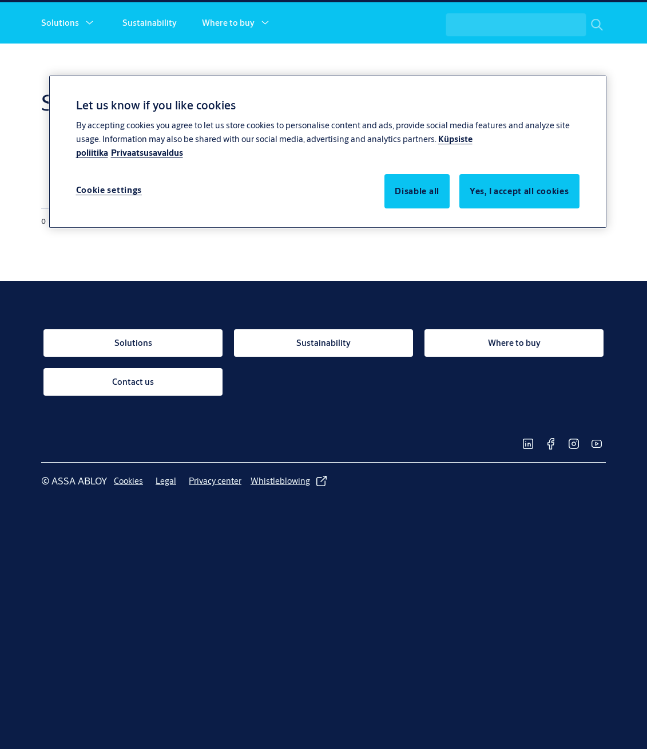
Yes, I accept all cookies (519, 191)
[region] (328, 151)
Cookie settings (109, 189)
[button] (89, 62)
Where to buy (228, 61)
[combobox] (533, 61)
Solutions (60, 61)
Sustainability (149, 61)
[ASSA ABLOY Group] (558, 20)
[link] (417, 20)
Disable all (417, 191)
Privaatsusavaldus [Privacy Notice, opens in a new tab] (147, 152)
